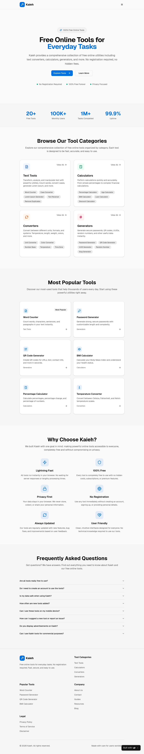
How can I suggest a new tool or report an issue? (72, 618)
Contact (78, 694)
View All (62, 164)
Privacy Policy (26, 722)
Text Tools (30, 175)
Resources (79, 704)
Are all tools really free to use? (72, 581)
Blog (76, 708)
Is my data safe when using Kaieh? (72, 596)
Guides (77, 699)
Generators (85, 226)
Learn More (84, 73)
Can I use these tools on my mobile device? (72, 611)
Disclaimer (24, 731)
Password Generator (29, 694)
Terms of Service (27, 726)
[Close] (137, 748)
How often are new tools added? (72, 603)
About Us (78, 690)
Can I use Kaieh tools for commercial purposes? (72, 633)
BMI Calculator (26, 704)
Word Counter (26, 690)
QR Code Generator (28, 699)
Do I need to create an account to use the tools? (72, 588)
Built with (129, 747)
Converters (30, 226)
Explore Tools (62, 73)
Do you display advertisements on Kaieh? (72, 626)
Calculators (85, 175)
